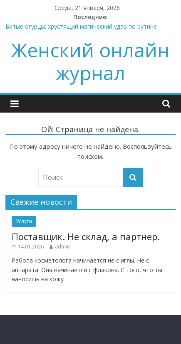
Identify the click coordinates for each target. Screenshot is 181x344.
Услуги (24, 221)
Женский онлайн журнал (90, 61)
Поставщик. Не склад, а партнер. (86, 236)
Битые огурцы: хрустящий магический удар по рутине (81, 26)
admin (62, 246)
